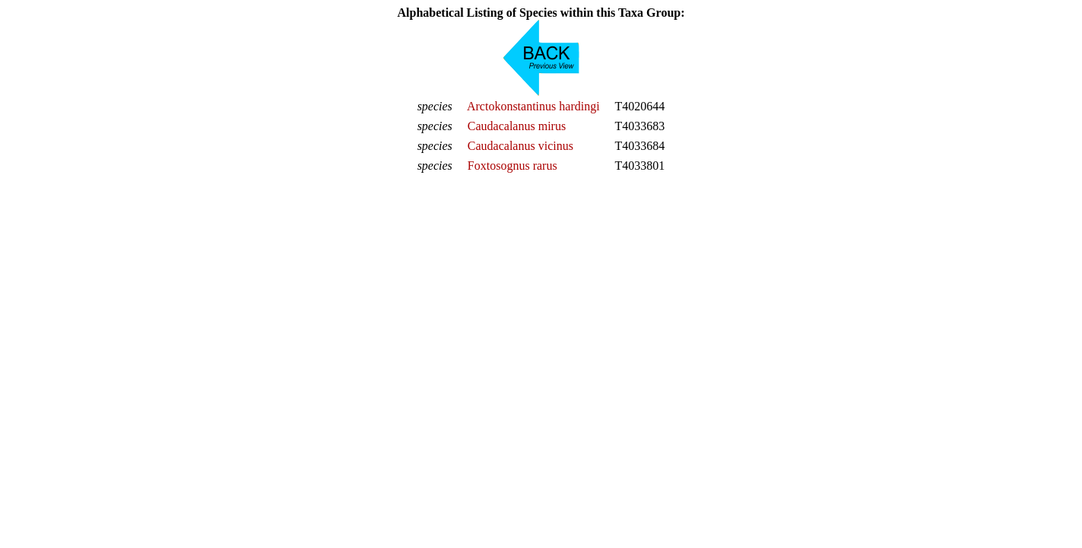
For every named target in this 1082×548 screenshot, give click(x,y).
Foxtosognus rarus (512, 165)
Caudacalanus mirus (517, 125)
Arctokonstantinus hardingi (533, 106)
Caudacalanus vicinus (520, 145)
